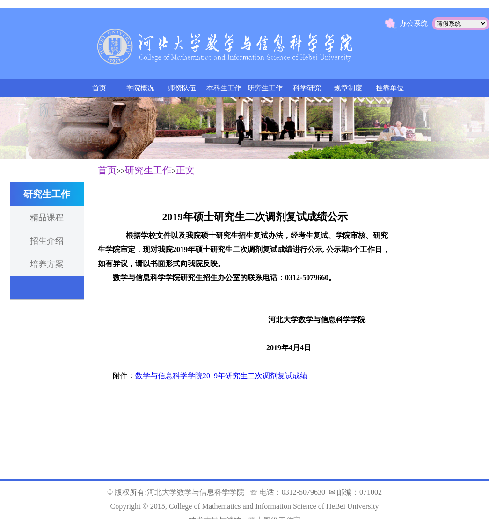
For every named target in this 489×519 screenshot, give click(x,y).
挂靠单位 (390, 88)
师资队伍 (182, 88)
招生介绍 (47, 240)
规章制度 (348, 88)
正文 (185, 170)
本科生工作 (223, 88)
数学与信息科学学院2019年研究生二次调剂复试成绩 (221, 376)
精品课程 (47, 217)
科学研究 (307, 88)
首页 (99, 88)
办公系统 (414, 23)
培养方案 (47, 264)
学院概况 (140, 88)
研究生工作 (265, 88)
